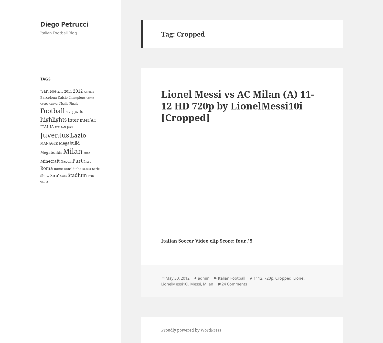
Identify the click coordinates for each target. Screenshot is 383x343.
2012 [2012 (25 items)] (78, 91)
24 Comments (234, 284)
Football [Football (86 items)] (52, 110)
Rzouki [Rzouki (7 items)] (86, 169)
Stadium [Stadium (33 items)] (77, 175)
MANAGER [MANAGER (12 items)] (49, 143)
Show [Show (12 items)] (44, 175)
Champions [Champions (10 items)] (77, 97)
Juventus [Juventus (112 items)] (54, 134)
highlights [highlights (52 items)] (53, 119)
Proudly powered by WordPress (191, 330)
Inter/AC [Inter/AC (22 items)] (88, 120)
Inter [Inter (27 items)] (73, 120)
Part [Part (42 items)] (77, 160)
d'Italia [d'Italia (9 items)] (63, 103)
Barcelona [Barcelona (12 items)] (48, 97)
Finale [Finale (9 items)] (73, 103)
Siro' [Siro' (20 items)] (54, 175)
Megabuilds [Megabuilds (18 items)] (51, 152)
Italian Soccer (177, 241)
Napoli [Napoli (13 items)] (66, 161)
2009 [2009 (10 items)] (53, 91)
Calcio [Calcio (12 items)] (63, 97)
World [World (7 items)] (44, 182)
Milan (208, 284)
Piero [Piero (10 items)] (88, 161)
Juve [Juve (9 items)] (70, 127)
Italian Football (231, 278)
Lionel (298, 278)
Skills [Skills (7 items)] (63, 176)
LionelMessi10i (174, 284)
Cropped (283, 278)
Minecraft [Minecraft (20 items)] (50, 161)
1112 (258, 278)
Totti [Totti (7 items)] (91, 176)
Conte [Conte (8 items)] (90, 97)
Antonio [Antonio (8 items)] (89, 91)
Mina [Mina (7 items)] (87, 153)
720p (268, 278)
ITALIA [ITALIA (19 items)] (47, 126)
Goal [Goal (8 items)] (68, 112)
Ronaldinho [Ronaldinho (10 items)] (72, 169)
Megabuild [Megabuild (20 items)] (69, 143)
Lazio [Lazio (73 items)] (78, 135)
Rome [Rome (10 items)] (58, 169)
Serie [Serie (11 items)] (96, 169)
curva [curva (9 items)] (53, 103)
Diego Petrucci (64, 24)
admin (204, 278)
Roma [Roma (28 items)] (46, 168)
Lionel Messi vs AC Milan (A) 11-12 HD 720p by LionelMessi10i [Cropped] (237, 106)
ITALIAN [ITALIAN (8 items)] (60, 127)
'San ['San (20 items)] (44, 91)
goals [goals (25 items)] (77, 111)
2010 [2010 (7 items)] (60, 91)
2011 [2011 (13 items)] (68, 91)
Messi (195, 284)
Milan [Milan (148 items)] (73, 151)
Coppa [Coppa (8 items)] (44, 103)
